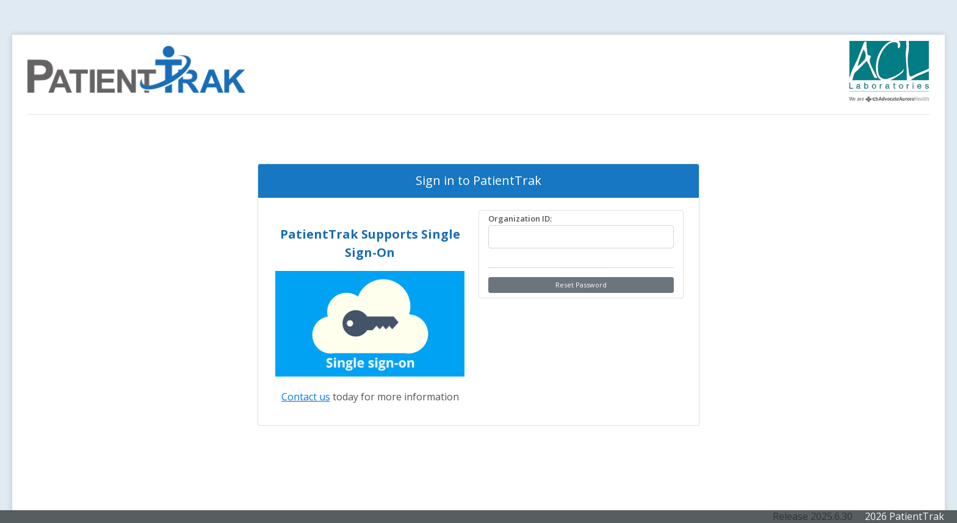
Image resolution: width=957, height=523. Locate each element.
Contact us (305, 396)
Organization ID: (520, 218)
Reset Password (581, 284)
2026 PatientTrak (903, 516)
